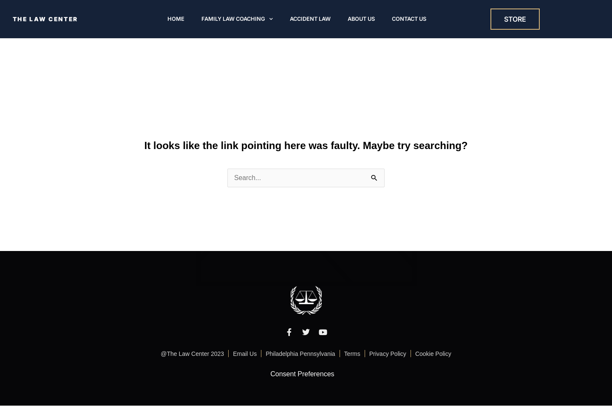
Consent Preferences (302, 374)
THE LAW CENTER (46, 19)
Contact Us (409, 19)
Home (175, 19)
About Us (361, 19)
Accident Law (310, 19)
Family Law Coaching (237, 19)
